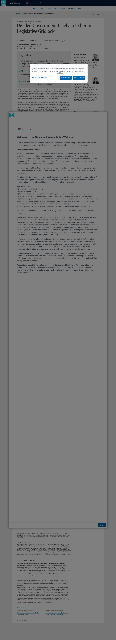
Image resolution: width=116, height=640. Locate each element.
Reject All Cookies (65, 77)
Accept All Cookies (79, 77)
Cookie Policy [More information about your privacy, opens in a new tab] (60, 72)
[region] (59, 73)
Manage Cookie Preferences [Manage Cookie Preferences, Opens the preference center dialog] (39, 77)
